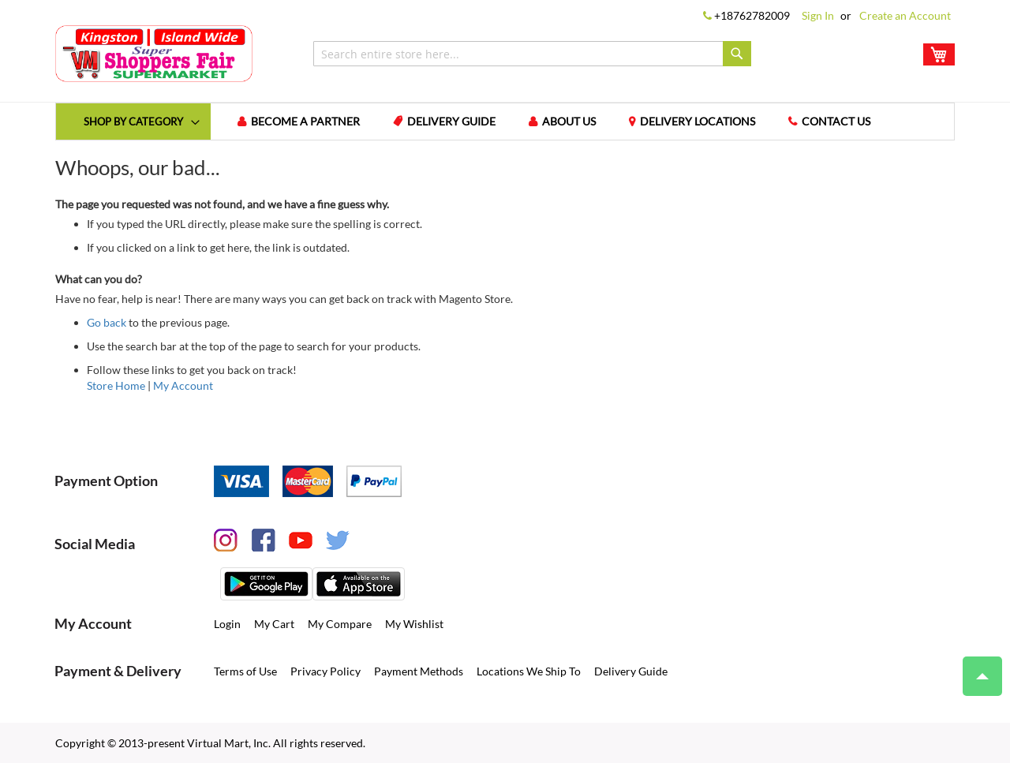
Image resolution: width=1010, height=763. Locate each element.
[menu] (505, 121)
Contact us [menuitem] (836, 121)
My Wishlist (414, 623)
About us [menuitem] (569, 121)
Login (227, 623)
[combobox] (532, 53)
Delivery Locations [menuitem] (697, 121)
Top (976, 668)
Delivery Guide (631, 671)
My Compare (340, 623)
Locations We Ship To (529, 671)
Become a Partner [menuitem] (305, 121)
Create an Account (905, 15)
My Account (183, 385)
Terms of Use (245, 671)
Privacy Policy (325, 671)
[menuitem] (133, 121)
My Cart (274, 623)
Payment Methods (418, 671)
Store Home (116, 385)
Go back (106, 322)
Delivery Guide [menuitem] (451, 121)
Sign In (818, 15)
